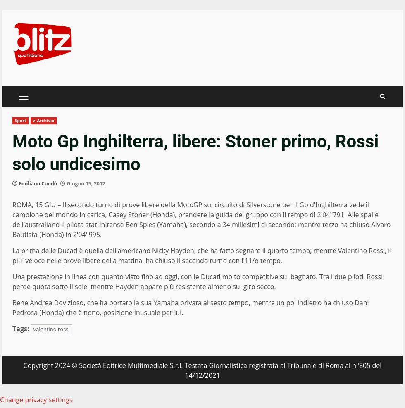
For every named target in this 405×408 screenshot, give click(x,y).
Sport (20, 120)
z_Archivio (43, 120)
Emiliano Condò (38, 183)
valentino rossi (51, 329)
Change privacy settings (36, 399)
